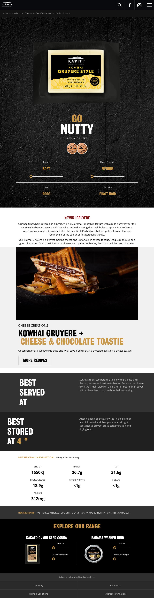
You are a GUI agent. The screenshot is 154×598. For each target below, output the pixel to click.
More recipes (35, 360)
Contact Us (115, 585)
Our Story (38, 585)
